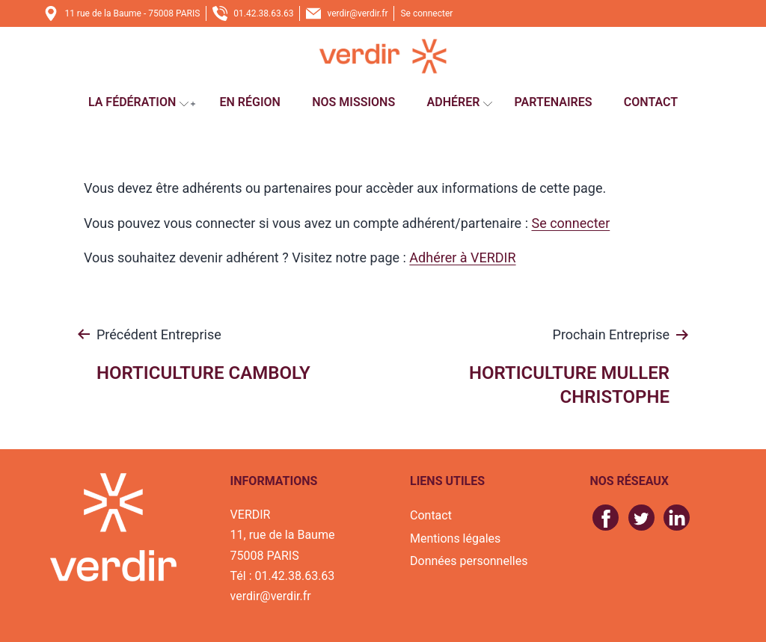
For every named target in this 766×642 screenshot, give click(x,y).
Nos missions (353, 102)
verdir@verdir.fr (357, 13)
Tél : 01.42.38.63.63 (282, 576)
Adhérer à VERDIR (462, 257)
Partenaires (553, 102)
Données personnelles (468, 561)
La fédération (132, 102)
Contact (651, 102)
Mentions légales (455, 538)
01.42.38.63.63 (263, 13)
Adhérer (453, 102)
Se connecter (426, 13)
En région (249, 102)
